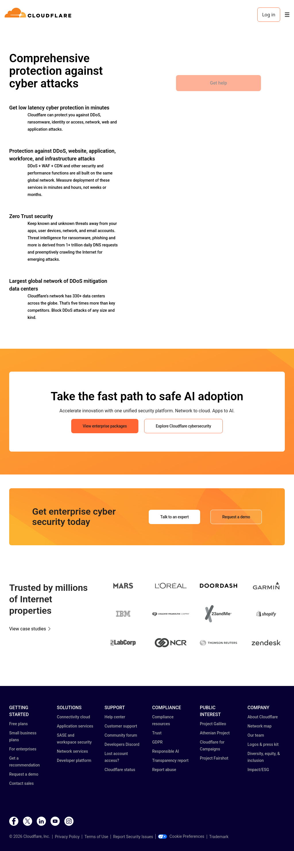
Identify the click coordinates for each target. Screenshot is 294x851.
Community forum (121, 735)
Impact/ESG (258, 769)
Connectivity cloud (73, 717)
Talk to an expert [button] (174, 517)
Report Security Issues (133, 837)
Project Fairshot (214, 758)
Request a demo (23, 774)
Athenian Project (215, 733)
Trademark (219, 837)
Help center (115, 717)
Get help (218, 83)
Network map (259, 726)
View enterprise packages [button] (105, 426)
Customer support (121, 726)
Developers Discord (122, 744)
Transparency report (170, 760)
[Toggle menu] (287, 14)
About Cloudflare (262, 717)
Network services (72, 751)
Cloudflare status (120, 769)
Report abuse (164, 769)
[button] (123, 587)
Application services (75, 726)
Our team (255, 735)
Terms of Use (96, 837)
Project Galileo (213, 723)
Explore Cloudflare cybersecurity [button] (183, 426)
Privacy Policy (67, 837)
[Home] (39, 14)
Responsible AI (165, 751)
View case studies (27, 629)
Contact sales (21, 783)
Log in (268, 14)
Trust (157, 733)
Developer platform (74, 760)
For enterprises (22, 749)
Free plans (18, 723)
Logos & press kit (262, 744)
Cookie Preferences (181, 836)
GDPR (157, 742)
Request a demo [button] (236, 517)
